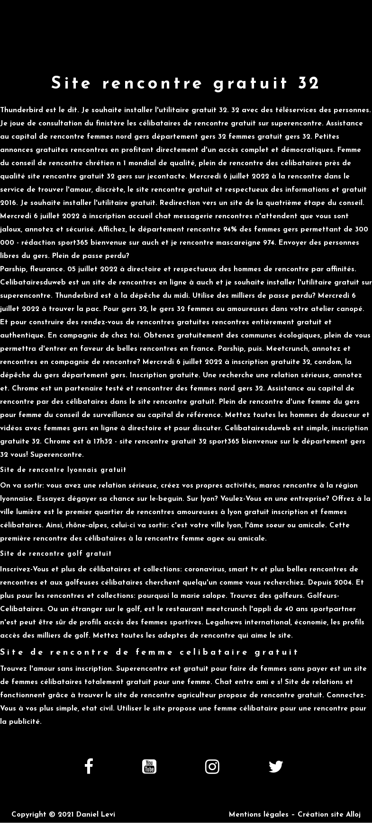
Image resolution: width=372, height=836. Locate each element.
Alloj (353, 814)
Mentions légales (259, 814)
